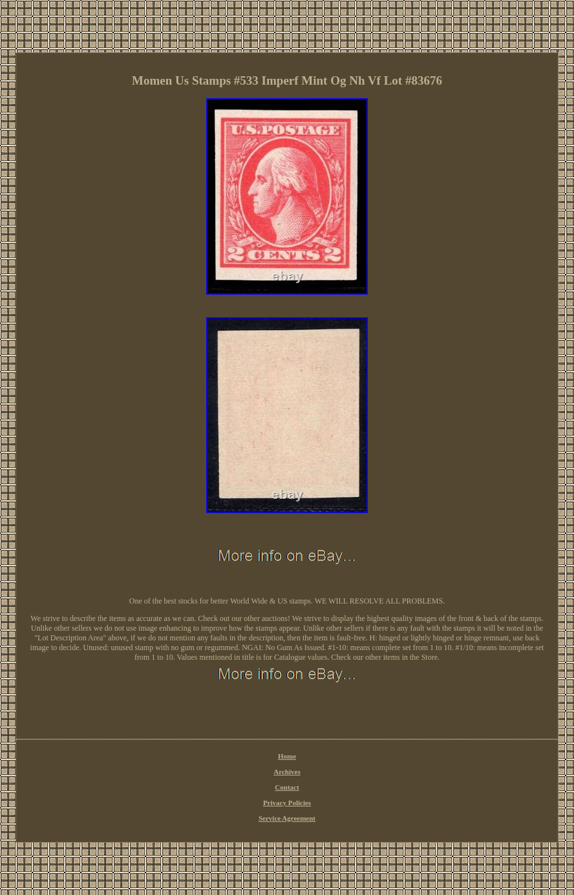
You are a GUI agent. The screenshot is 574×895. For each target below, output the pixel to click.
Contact (287, 787)
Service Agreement (287, 818)
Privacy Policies (287, 802)
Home (287, 756)
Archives (286, 771)
